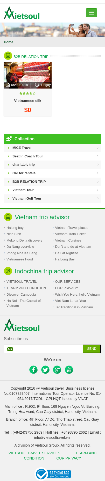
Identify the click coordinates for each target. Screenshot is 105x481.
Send (91, 349)
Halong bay (15, 228)
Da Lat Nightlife (66, 253)
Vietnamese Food (19, 259)
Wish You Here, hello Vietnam (77, 294)
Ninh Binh (13, 234)
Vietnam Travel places (71, 228)
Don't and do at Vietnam (73, 247)
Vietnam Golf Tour (26, 198)
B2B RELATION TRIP (30, 57)
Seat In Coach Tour (27, 156)
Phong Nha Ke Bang (21, 253)
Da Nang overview (20, 247)
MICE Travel (22, 148)
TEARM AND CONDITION (26, 288)
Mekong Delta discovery (24, 240)
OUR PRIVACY (66, 288)
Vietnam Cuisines (68, 240)
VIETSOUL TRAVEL (21, 281)
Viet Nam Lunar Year (70, 301)
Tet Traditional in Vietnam (74, 307)
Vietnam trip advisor (42, 217)
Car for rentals (24, 173)
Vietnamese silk (27, 101)
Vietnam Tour (23, 190)
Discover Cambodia (21, 294)
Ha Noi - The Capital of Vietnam (23, 303)
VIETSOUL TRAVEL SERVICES (35, 453)
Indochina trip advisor (44, 271)
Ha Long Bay (65, 259)
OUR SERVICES (68, 281)
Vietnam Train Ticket (70, 234)
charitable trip (23, 164)
